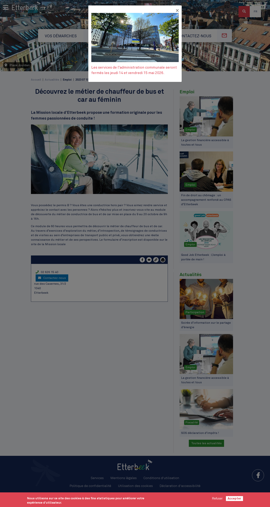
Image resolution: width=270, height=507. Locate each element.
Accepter (234, 498)
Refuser (217, 498)
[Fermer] (177, 10)
